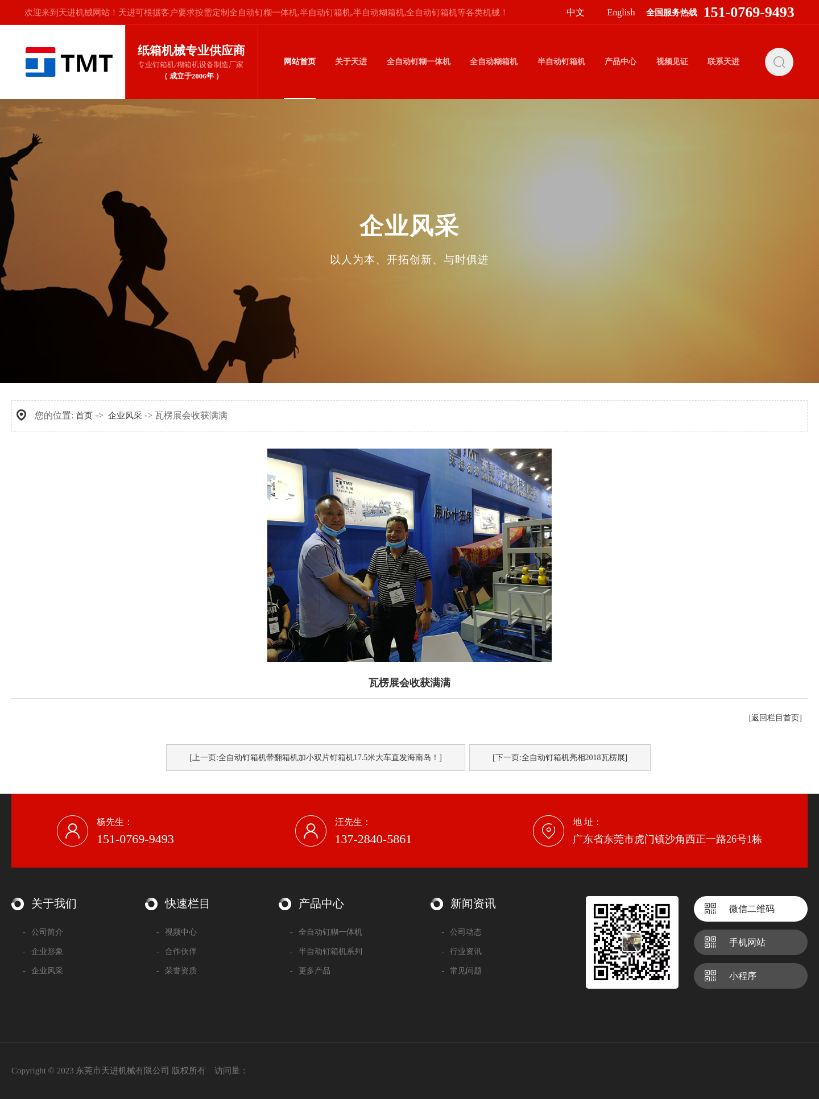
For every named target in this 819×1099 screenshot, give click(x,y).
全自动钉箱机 (431, 12)
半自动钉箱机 (325, 12)
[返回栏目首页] (775, 718)
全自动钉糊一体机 (263, 12)
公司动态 (462, 932)
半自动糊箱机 (378, 12)
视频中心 (176, 932)
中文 (575, 12)
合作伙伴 (176, 951)
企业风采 (125, 415)
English (621, 12)
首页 (84, 415)
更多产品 (310, 971)
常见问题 (462, 971)
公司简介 (43, 932)
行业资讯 (462, 951)
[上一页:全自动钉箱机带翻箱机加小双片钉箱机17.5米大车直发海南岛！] (315, 757)
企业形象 (43, 951)
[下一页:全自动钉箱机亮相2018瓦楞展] (560, 757)
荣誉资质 (176, 971)
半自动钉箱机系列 (326, 951)
